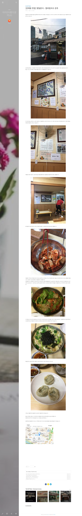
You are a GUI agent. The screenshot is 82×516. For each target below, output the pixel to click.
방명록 (7, 514)
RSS (11, 514)
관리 (16, 514)
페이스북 (48, 484)
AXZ (50, 514)
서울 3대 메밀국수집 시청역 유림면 (33, 475)
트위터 (53, 484)
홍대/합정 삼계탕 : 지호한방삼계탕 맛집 (33, 476)
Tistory (56, 514)
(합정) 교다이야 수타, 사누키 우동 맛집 (33, 477)
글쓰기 (2, 514)
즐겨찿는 (31, 471)
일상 (29, 471)
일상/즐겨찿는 (30, 6)
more (72, 489)
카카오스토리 (50, 484)
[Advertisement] (50, 456)
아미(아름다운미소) (9, 14)
